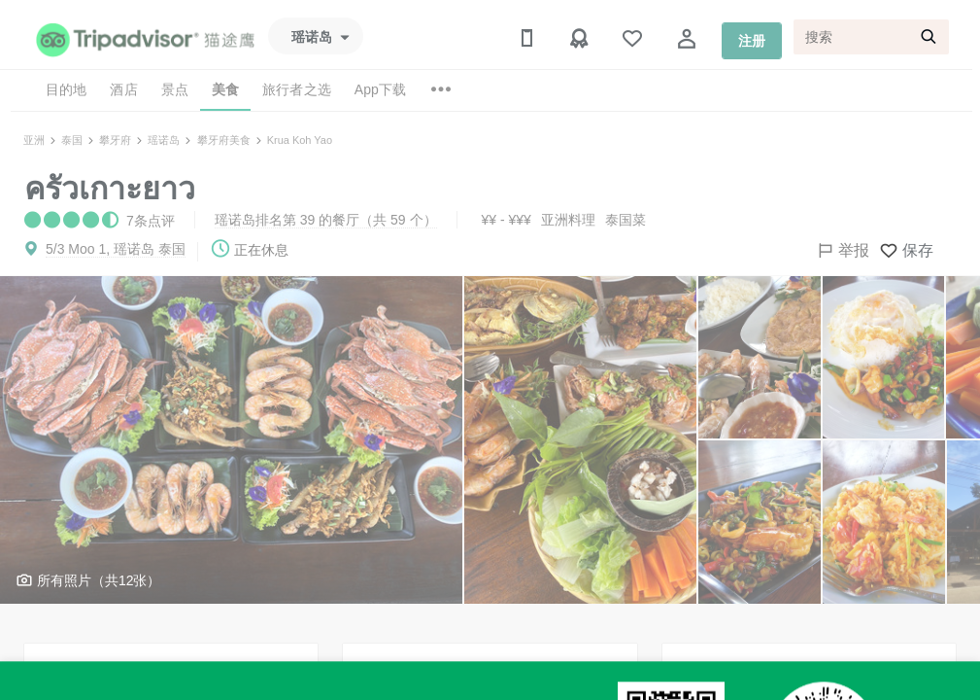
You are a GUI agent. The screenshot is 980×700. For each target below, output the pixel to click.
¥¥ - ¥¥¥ (506, 220)
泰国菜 (625, 220)
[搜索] (871, 36)
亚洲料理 (568, 220)
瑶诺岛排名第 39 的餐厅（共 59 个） (326, 220)
